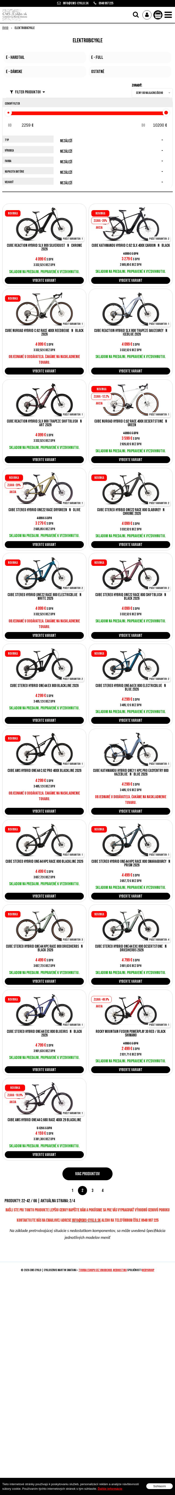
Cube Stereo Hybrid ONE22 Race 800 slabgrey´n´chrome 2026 (131, 512)
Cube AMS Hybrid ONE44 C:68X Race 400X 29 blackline (44, 1120)
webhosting (120, 1270)
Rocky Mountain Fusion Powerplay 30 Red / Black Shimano (131, 1033)
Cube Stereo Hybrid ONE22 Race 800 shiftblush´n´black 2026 (130, 596)
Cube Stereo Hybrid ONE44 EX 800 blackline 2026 (44, 686)
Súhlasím (159, 1486)
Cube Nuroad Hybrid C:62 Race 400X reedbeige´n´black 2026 (44, 332)
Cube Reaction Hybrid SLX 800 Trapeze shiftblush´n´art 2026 (44, 423)
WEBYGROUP (148, 1270)
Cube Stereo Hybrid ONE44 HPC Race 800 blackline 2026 (44, 861)
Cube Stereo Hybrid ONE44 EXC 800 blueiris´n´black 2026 (44, 1033)
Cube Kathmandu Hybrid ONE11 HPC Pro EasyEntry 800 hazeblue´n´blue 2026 (130, 772)
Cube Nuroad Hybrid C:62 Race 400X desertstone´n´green (130, 423)
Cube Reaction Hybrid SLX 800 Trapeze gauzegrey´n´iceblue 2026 (130, 332)
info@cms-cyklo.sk (76, 3)
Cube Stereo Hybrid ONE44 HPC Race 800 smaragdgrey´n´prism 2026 (130, 863)
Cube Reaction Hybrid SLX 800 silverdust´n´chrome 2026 (44, 247)
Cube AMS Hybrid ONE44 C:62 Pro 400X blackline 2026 (44, 771)
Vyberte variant (44, 280)
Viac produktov (87, 1174)
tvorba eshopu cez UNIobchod (95, 1270)
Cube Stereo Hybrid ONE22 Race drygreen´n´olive (44, 510)
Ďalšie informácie (110, 1488)
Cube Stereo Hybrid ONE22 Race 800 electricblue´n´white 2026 (44, 596)
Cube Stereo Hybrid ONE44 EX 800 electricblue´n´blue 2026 (130, 687)
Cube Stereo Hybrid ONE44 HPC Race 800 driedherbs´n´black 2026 (44, 948)
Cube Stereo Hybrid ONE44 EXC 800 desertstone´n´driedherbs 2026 (131, 948)
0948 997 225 (106, 3)
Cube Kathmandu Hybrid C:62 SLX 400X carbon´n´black (131, 245)
